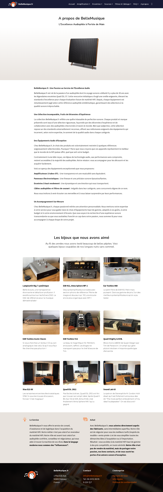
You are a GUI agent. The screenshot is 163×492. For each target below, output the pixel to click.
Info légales (118, 479)
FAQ (135, 4)
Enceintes (96, 4)
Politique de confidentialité (125, 482)
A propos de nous (120, 475)
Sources (107, 4)
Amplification (82, 4)
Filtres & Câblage (122, 4)
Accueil (72, 4)
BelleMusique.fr (25, 4)
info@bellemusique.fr (92, 475)
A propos (145, 4)
